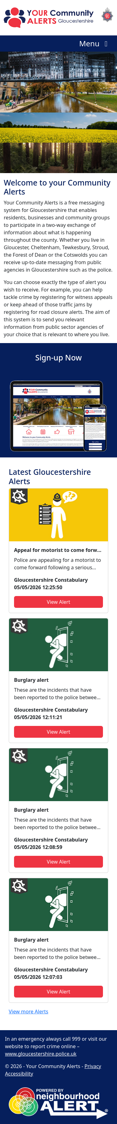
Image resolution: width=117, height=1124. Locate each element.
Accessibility (19, 1073)
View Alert (58, 602)
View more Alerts (28, 1011)
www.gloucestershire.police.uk (40, 1053)
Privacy (93, 1066)
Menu (95, 43)
